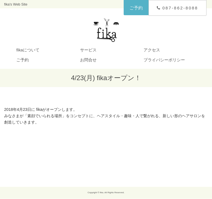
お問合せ (88, 59)
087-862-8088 (177, 8)
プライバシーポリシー (164, 59)
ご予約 (136, 8)
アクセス (152, 50)
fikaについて (27, 50)
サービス (88, 50)
